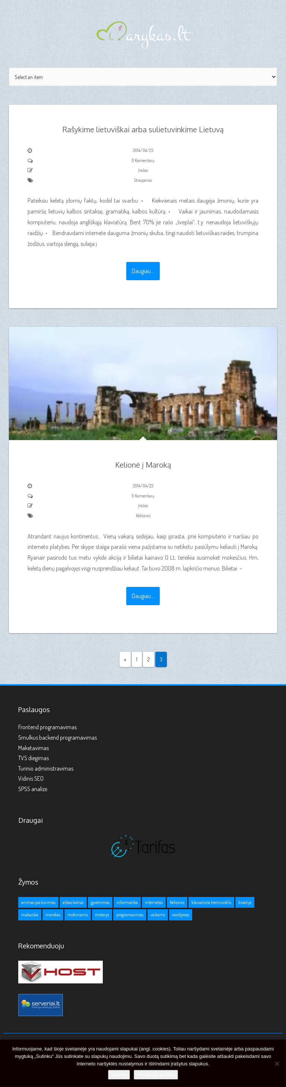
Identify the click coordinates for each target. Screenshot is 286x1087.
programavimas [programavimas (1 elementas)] (129, 914)
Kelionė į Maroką (143, 465)
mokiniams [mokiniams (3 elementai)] (77, 914)
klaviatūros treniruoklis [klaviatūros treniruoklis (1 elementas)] (211, 902)
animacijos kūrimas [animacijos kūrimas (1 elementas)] (38, 902)
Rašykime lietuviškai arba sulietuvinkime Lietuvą (143, 129)
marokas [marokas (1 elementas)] (52, 914)
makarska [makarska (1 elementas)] (29, 914)
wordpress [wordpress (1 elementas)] (180, 914)
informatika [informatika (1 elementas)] (127, 902)
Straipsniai (143, 180)
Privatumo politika (156, 1074)
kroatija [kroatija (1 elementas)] (244, 902)
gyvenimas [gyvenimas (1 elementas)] (100, 902)
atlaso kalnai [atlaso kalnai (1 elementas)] (73, 902)
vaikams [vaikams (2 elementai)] (157, 914)
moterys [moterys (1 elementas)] (102, 914)
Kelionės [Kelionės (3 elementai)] (177, 902)
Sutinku (119, 1074)
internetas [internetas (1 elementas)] (154, 902)
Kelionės (143, 515)
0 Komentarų (143, 160)
